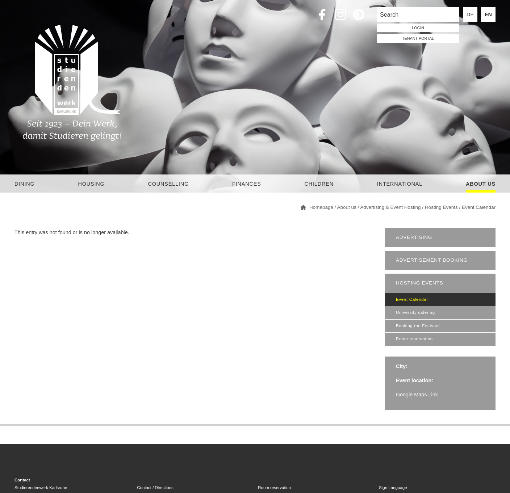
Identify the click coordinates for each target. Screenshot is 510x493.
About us (481, 184)
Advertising (414, 237)
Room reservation (414, 339)
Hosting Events (441, 207)
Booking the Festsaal (418, 326)
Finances (246, 184)
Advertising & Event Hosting (390, 207)
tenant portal (418, 38)
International (399, 184)
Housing (91, 184)
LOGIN (418, 28)
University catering (415, 312)
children (318, 184)
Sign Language (393, 487)
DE (470, 14)
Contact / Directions (155, 487)
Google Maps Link (417, 394)
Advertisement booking (432, 260)
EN (488, 14)
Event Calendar (479, 207)
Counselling (168, 184)
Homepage (321, 207)
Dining (24, 184)
